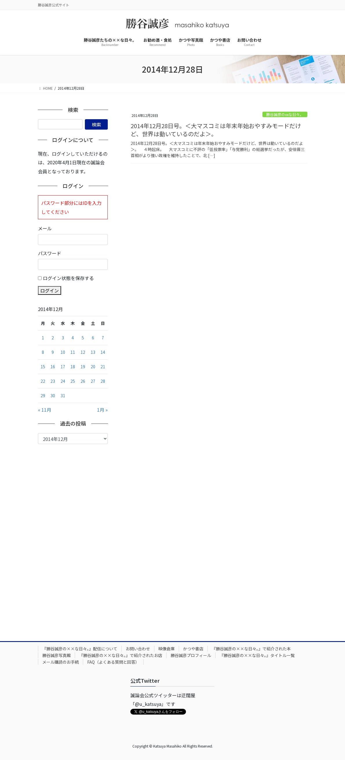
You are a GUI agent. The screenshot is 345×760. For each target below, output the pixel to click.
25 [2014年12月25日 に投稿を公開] (72, 381)
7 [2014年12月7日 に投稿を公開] (103, 338)
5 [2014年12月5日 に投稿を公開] (83, 338)
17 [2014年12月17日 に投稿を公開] (63, 366)
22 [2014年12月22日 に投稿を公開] (43, 381)
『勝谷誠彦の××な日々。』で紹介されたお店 (120, 655)
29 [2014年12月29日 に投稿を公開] (43, 395)
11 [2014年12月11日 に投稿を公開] (72, 352)
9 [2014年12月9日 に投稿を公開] (53, 352)
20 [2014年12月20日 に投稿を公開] (93, 366)
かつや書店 (193, 649)
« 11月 (44, 409)
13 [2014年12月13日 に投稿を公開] (93, 352)
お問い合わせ (138, 649)
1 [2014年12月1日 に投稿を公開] (43, 338)
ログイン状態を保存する (68, 278)
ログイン (49, 290)
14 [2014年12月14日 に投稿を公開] (103, 352)
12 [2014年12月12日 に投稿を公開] (83, 352)
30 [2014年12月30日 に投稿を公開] (52, 395)
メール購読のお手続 (60, 662)
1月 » (102, 409)
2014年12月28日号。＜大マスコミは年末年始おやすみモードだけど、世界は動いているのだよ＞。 (216, 130)
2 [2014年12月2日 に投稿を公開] (53, 338)
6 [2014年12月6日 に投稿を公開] (93, 338)
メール (45, 228)
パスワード (49, 253)
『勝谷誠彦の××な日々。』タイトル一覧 (257, 655)
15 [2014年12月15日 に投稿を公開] (43, 366)
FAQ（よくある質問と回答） (113, 662)
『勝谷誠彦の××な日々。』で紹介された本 (251, 649)
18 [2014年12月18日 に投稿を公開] (72, 366)
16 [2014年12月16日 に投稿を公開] (52, 366)
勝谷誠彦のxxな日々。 (285, 114)
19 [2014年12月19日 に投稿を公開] (83, 366)
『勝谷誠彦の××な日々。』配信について (79, 649)
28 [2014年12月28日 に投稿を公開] (103, 381)
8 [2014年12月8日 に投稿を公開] (43, 352)
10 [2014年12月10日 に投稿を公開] (63, 352)
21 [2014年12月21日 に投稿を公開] (103, 366)
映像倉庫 (166, 649)
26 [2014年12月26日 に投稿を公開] (83, 381)
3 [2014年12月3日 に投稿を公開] (63, 338)
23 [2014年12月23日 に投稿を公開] (52, 381)
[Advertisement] (73, 538)
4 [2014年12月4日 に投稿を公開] (73, 338)
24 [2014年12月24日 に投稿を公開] (63, 381)
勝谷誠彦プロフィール (191, 655)
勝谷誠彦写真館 (56, 655)
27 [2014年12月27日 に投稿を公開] (93, 381)
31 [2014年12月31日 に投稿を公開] (63, 395)
